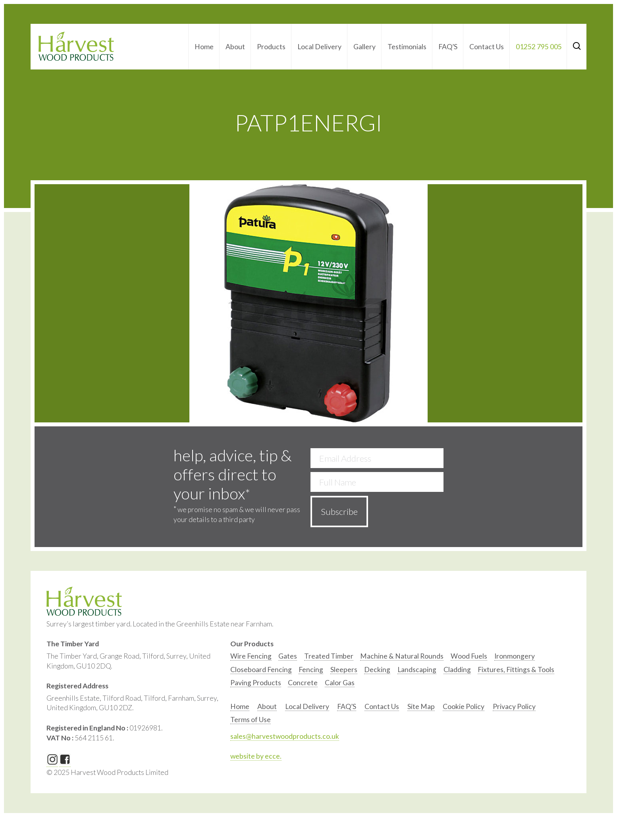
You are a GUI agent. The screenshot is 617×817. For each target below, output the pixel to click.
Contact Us (486, 46)
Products (271, 46)
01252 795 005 (539, 46)
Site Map (421, 706)
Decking (377, 669)
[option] (251, 658)
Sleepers (343, 669)
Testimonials (407, 46)
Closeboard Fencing (261, 669)
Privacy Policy (514, 706)
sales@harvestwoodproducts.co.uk (284, 736)
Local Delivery (319, 46)
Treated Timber (328, 656)
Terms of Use (250, 719)
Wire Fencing (251, 656)
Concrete (303, 682)
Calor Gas (340, 682)
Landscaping (416, 669)
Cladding (457, 669)
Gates (287, 656)
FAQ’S (447, 46)
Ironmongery (514, 656)
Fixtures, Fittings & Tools (516, 669)
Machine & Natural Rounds (401, 656)
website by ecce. (256, 756)
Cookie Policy (463, 706)
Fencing (311, 669)
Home (204, 46)
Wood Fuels (469, 656)
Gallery (364, 46)
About (235, 46)
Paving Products (255, 682)
